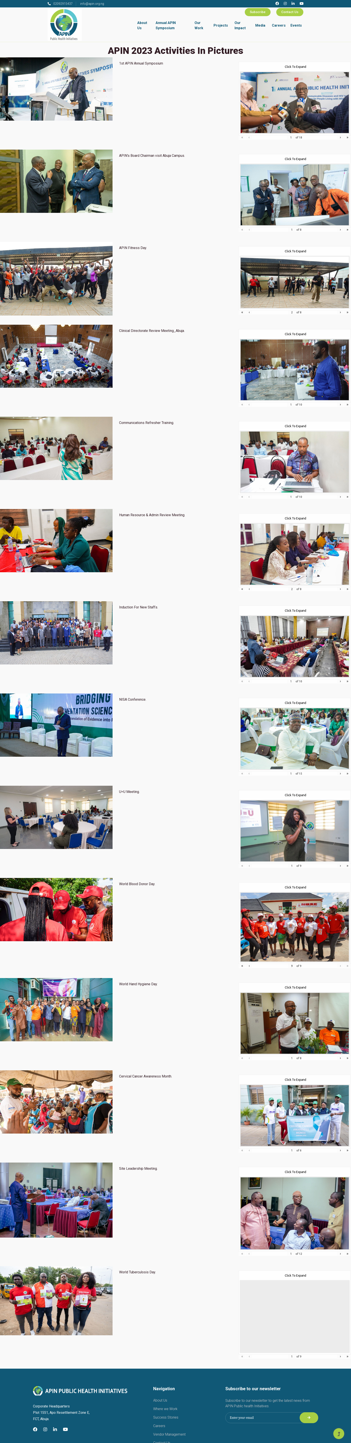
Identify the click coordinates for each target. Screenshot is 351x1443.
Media (260, 25)
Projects (221, 25)
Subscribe (258, 12)
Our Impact (240, 25)
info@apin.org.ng (92, 3)
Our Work (199, 25)
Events (296, 25)
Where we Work (165, 1409)
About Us (142, 25)
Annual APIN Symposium (166, 25)
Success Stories (165, 1417)
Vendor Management (169, 1434)
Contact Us (289, 12)
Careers (279, 25)
